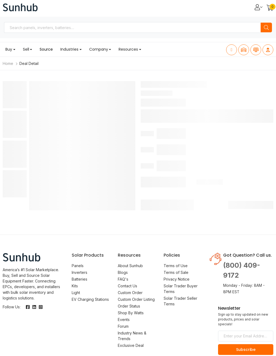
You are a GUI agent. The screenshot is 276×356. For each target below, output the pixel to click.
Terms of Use (176, 265)
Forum (123, 326)
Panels (78, 265)
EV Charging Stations (90, 299)
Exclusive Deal (131, 345)
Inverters (79, 272)
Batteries (79, 279)
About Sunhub (130, 265)
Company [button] (98, 49)
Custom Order (130, 292)
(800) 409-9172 (241, 270)
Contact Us (127, 286)
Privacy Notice (176, 279)
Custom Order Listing (136, 299)
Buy (8, 49)
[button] (270, 8)
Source (46, 49)
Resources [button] (128, 49)
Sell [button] (26, 49)
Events (124, 319)
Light (76, 292)
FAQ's (123, 279)
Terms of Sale (176, 272)
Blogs (123, 272)
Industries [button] (69, 49)
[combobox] (132, 27)
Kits (75, 286)
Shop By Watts (131, 312)
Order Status (129, 306)
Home (8, 63)
